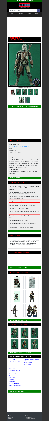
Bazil (10, 366)
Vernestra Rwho (27, 364)
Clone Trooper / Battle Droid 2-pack (15, 371)
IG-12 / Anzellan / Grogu (14, 383)
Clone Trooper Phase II (13, 373)
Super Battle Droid (28, 362)
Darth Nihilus (11, 375)
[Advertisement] (24, 27)
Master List (10, 417)
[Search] (38, 10)
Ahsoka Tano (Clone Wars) (14, 361)
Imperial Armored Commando (15, 385)
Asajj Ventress (12, 364)
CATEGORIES (20, 13)
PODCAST (37, 13)
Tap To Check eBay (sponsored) (17, 41)
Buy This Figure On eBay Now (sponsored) (19, 146)
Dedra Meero (11, 379)
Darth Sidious (12, 377)
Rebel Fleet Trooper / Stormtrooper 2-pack (31, 360)
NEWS (12, 13)
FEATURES (29, 13)
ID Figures (10, 418)
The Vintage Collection (30, 418)
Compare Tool (11, 420)
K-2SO (10, 387)
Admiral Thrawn (12, 359)
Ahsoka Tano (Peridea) (13, 363)
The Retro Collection (29, 420)
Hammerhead (12, 381)
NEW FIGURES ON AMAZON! (24, 1)
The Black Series (14, 39)
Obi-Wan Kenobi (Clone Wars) (15, 389)
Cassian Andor (12, 368)
